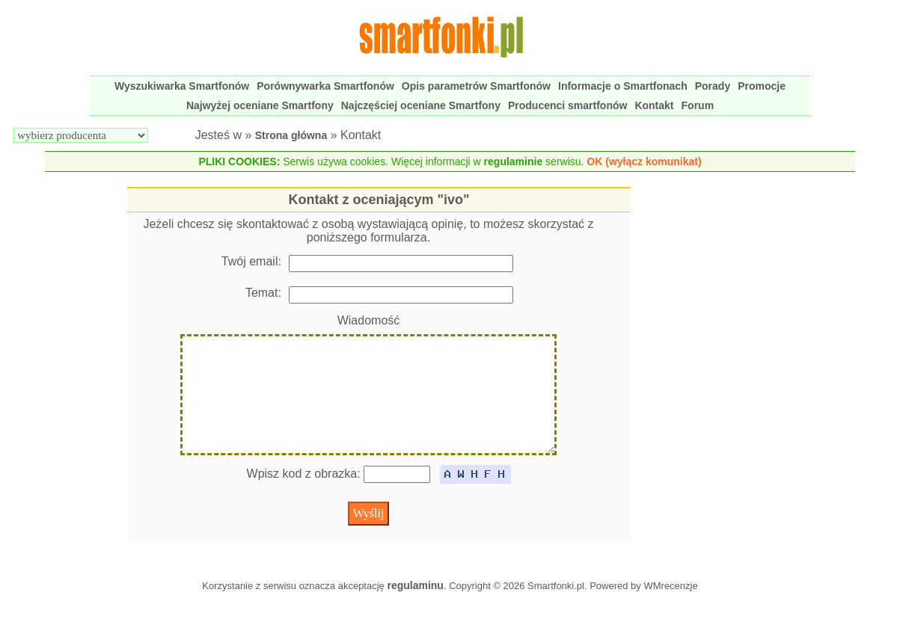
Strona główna (291, 135)
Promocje (762, 86)
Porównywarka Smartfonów (325, 86)
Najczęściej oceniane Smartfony (420, 105)
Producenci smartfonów (567, 105)
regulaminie (513, 161)
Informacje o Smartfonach (623, 86)
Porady (712, 86)
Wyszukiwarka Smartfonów (181, 86)
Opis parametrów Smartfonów (476, 86)
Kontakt (653, 105)
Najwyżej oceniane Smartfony (260, 105)
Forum (698, 105)
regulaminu (415, 609)
